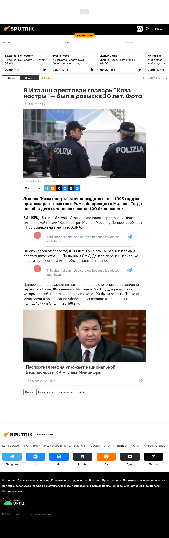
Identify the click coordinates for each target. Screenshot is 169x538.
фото (135, 445)
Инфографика (154, 445)
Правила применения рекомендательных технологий (125, 486)
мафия (81, 392)
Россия (94, 445)
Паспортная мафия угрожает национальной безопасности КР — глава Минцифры (70, 369)
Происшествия (46, 392)
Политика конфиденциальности (144, 480)
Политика (32, 445)
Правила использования (33, 480)
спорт (108, 445)
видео (122, 445)
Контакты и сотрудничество (69, 480)
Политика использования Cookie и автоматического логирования (45, 486)
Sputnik (30, 180)
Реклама (94, 480)
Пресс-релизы (111, 480)
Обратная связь (12, 491)
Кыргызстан (11, 445)
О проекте (9, 480)
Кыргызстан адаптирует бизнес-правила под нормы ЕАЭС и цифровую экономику (72, 63)
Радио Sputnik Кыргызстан (64, 445)
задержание (66, 392)
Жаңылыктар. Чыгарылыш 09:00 (117, 61)
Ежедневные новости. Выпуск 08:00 (25, 61)
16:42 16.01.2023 (34, 104)
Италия (29, 392)
